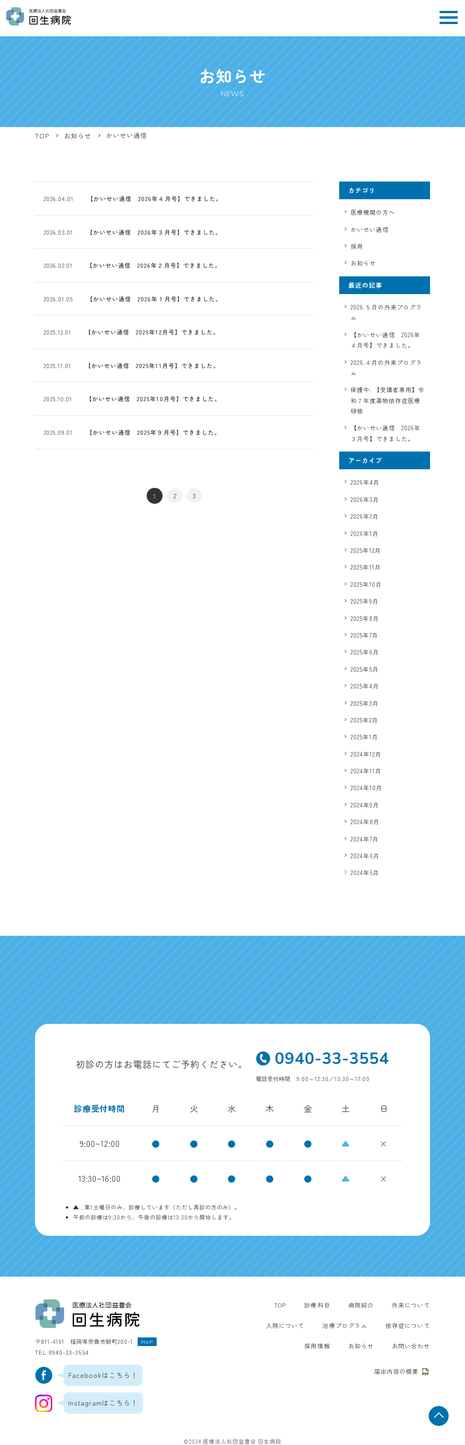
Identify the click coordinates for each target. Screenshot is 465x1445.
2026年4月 (365, 482)
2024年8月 (365, 821)
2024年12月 (366, 754)
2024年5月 (365, 872)
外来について (412, 1305)
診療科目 (323, 1305)
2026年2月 (365, 516)
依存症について (367, 1325)
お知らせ (363, 263)
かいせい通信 (370, 229)
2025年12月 (366, 550)
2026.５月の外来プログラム (386, 312)
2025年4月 (365, 686)
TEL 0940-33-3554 (60, 1351)
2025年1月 (364, 736)
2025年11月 (366, 567)
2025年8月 (365, 618)
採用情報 (418, 1325)
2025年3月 (365, 703)
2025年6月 (365, 652)
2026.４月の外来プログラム (386, 367)
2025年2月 (364, 720)
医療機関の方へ (373, 212)
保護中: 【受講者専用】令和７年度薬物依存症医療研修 (388, 400)
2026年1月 (365, 533)
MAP (146, 1340)
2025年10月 (366, 584)
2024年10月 (366, 787)
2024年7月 (365, 839)
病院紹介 (364, 1305)
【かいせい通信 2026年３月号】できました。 (385, 432)
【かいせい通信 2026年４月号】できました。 (385, 339)
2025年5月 (365, 669)
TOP (287, 1305)
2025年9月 (365, 601)
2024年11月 (366, 771)
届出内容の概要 (403, 1370)
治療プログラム (308, 1325)
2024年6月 (365, 855)
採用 (357, 246)
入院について (251, 1325)
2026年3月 (365, 499)
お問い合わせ (412, 1346)
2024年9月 (365, 805)
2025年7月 (364, 635)
